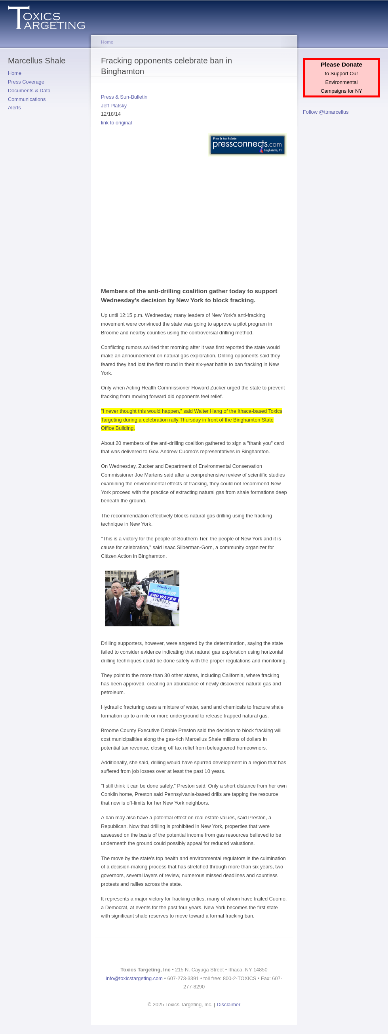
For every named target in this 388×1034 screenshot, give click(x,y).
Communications (27, 99)
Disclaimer (229, 1004)
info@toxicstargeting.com (134, 978)
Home (14, 73)
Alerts (14, 108)
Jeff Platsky (114, 106)
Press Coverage (26, 82)
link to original (116, 123)
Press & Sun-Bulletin (124, 97)
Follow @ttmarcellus (325, 112)
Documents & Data (29, 90)
